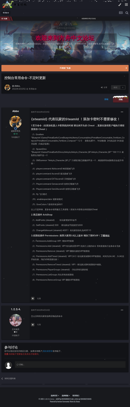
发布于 (40, 112)
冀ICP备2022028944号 (63, 399)
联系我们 (76, 395)
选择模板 (66, 395)
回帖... (20, 364)
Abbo (17, 86)
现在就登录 (48, 351)
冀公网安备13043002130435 (81, 399)
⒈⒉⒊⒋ (16, 309)
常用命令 (33, 89)
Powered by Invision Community (59, 401)
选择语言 (55, 395)
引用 (39, 298)
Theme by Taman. (75, 401)
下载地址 (105, 235)
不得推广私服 (65, 68)
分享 (104, 87)
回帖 (121, 99)
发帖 (106, 99)
